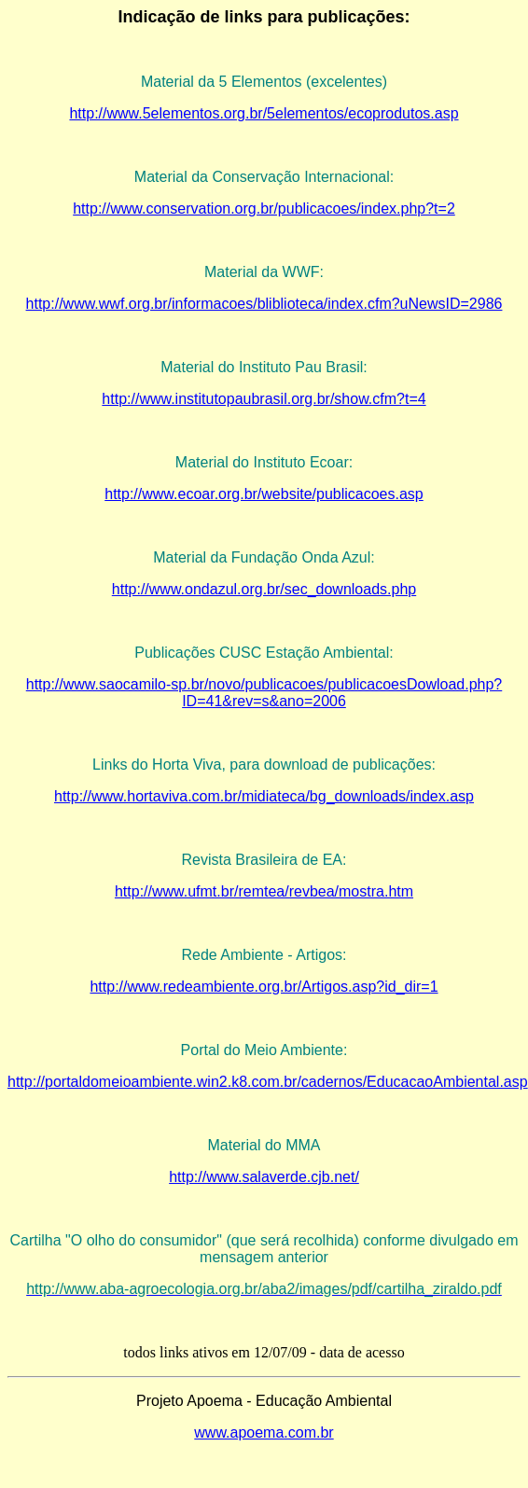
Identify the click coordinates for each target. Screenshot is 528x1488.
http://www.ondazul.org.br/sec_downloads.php (264, 589)
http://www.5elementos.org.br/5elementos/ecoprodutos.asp (263, 113)
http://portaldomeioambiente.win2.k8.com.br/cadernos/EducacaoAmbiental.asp (267, 1082)
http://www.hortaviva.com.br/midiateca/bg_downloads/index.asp (264, 796)
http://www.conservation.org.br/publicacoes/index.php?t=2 (264, 208)
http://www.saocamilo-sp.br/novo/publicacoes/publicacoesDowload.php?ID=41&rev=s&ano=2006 (264, 692)
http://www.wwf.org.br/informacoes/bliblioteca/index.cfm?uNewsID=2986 (264, 304)
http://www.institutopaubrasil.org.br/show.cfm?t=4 (263, 399)
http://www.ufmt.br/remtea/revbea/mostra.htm (264, 891)
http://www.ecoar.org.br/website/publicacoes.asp (264, 494)
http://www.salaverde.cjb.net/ (264, 1177)
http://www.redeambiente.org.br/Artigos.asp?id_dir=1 (264, 986)
